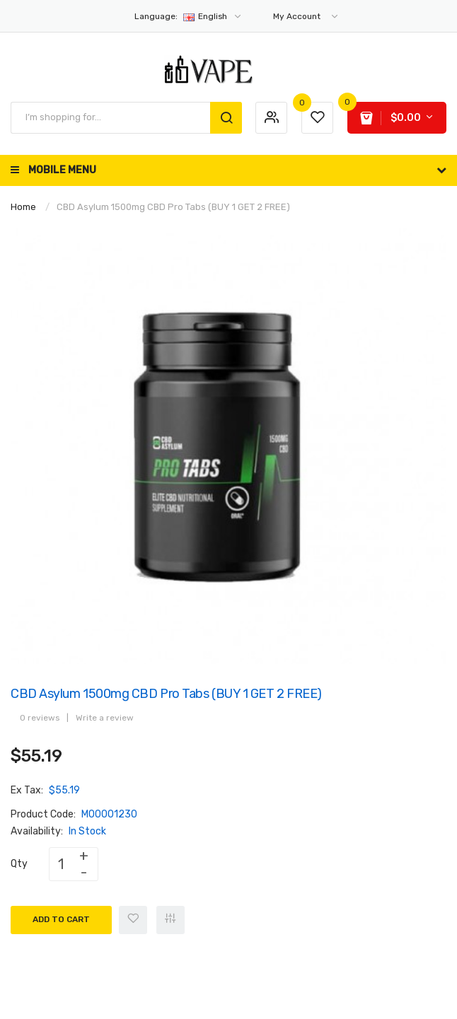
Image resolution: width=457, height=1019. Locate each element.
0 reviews (39, 718)
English (188, 16)
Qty (19, 864)
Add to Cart (61, 919)
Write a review (105, 718)
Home (23, 207)
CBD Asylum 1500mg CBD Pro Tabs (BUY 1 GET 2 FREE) (173, 207)
